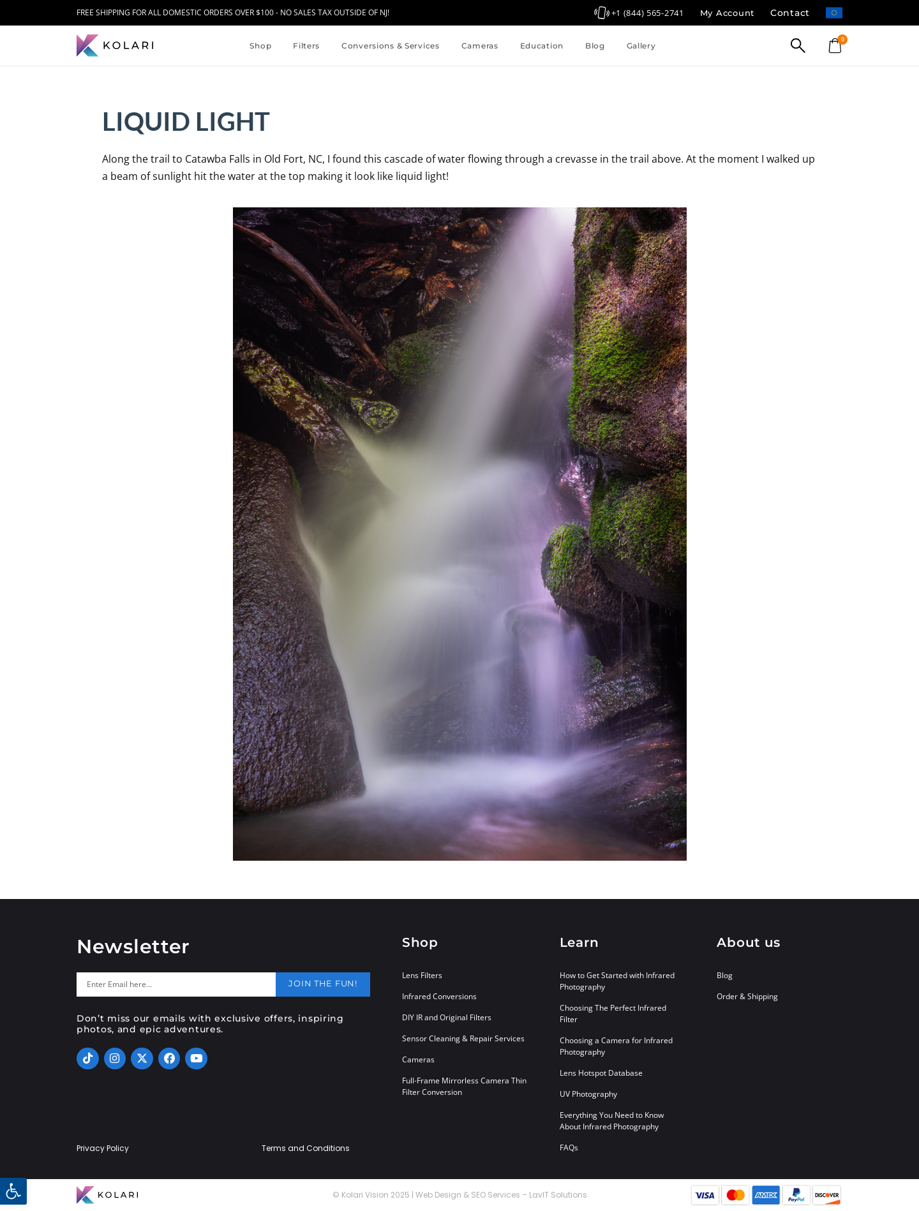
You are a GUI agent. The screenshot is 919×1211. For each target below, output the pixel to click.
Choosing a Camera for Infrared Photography (616, 1046)
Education (542, 45)
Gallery (641, 45)
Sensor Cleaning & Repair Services (463, 1038)
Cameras (479, 45)
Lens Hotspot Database (601, 1072)
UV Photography (588, 1093)
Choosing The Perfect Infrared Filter (613, 1013)
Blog (595, 45)
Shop (260, 45)
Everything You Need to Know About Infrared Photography (612, 1121)
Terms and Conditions (306, 1148)
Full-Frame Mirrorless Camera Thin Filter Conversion (464, 1086)
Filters (306, 45)
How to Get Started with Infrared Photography (617, 981)
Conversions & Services (390, 45)
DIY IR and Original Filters (446, 1017)
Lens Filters (422, 975)
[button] (13, 1191)
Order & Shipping (747, 996)
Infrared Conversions (439, 996)
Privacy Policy (103, 1148)
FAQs (569, 1147)
